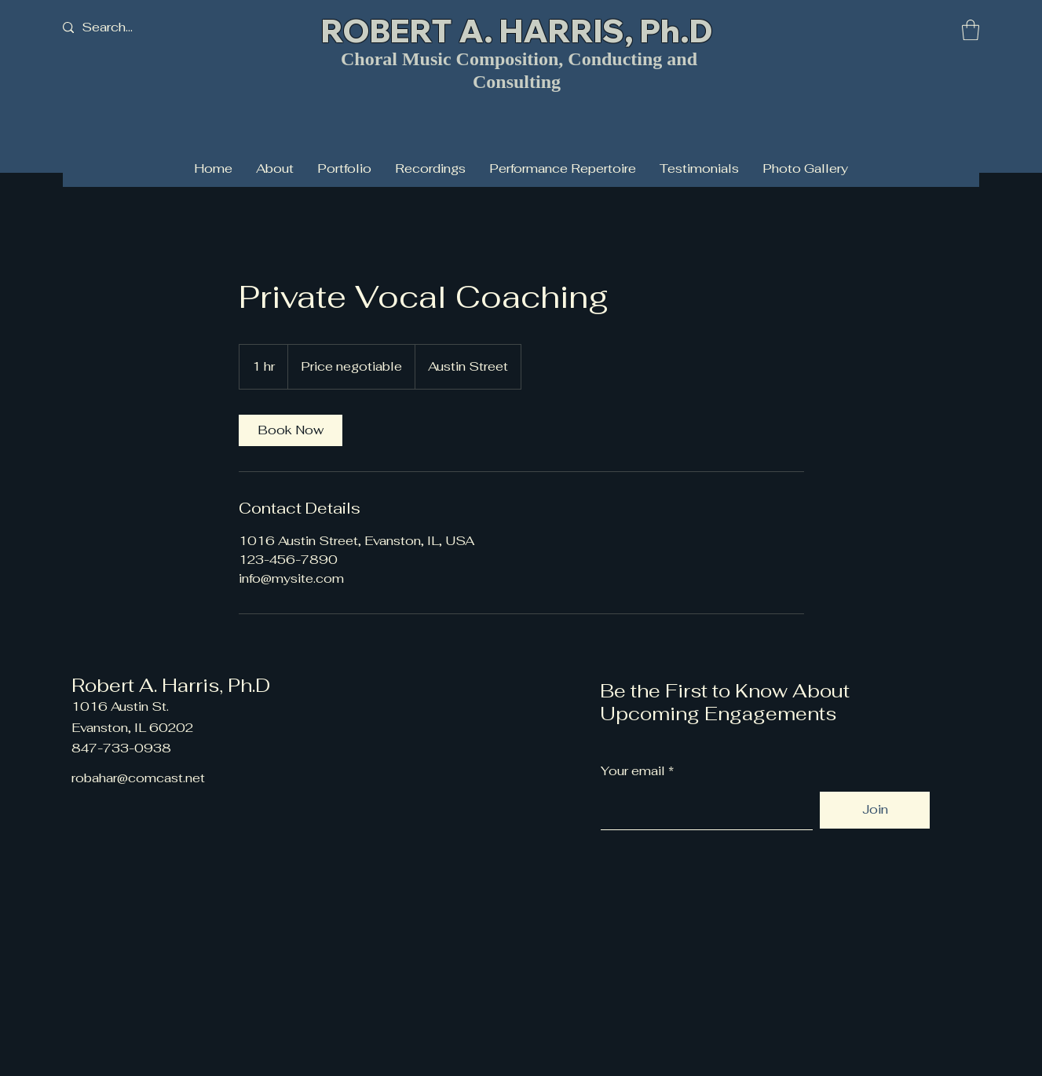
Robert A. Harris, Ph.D (170, 685)
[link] (290, 430)
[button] (970, 30)
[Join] (875, 810)
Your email (633, 771)
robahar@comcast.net (138, 778)
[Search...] (133, 27)
